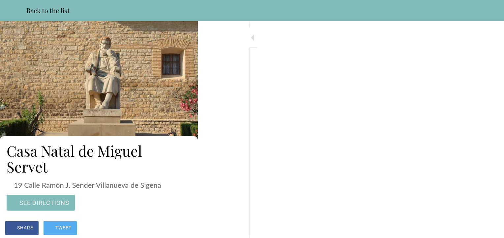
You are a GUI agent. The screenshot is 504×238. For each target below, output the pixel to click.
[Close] (13, 11)
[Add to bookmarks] (185, 229)
